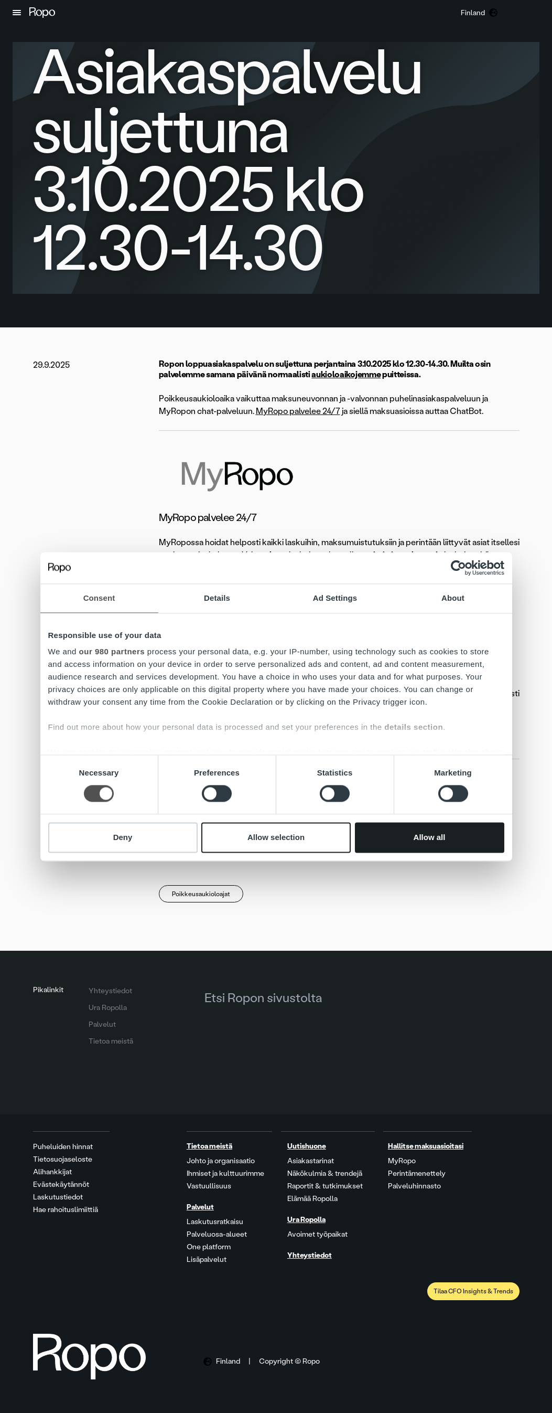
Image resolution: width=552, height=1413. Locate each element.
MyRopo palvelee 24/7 (298, 411)
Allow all (430, 837)
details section (413, 727)
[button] (17, 12)
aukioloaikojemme (346, 374)
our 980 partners (112, 651)
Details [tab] (217, 597)
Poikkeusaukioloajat (201, 894)
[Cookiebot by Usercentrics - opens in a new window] (458, 568)
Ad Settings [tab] (335, 597)
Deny (123, 837)
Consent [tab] (99, 597)
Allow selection (276, 837)
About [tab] (452, 597)
